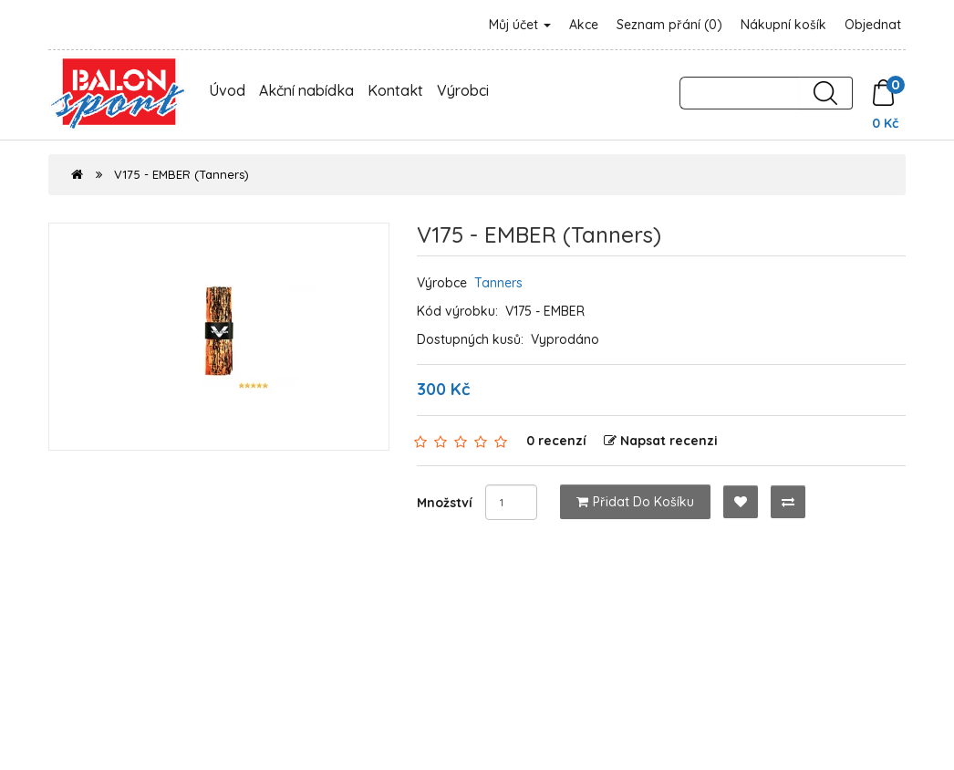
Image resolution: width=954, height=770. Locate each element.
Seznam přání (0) (669, 24)
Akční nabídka (306, 90)
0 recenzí (556, 440)
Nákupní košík (783, 24)
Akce (583, 24)
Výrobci (463, 90)
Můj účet (520, 24)
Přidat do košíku (635, 502)
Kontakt (395, 90)
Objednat (873, 24)
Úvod (227, 90)
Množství (444, 502)
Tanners (498, 283)
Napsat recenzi (661, 440)
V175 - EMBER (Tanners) (181, 174)
